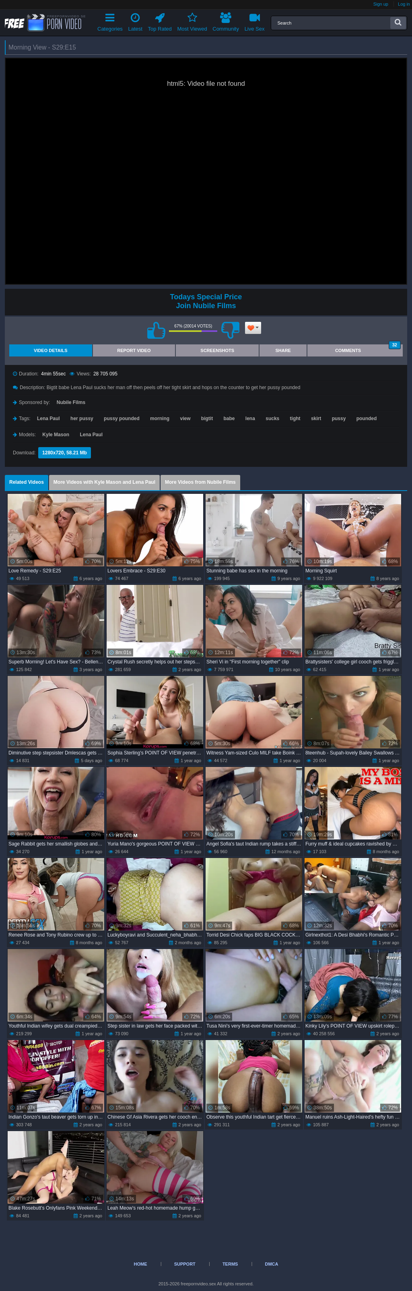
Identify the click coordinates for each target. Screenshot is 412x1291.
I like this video (156, 330)
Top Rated (160, 21)
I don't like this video (230, 330)
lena (250, 418)
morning (159, 418)
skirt (316, 418)
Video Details (51, 350)
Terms (230, 1264)
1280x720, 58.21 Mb (64, 453)
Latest (135, 21)
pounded (366, 418)
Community (225, 21)
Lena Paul (48, 418)
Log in (404, 4)
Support (185, 1264)
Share (283, 350)
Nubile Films (71, 402)
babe (229, 418)
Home (140, 1264)
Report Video (133, 350)
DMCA (271, 1264)
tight (295, 418)
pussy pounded (122, 418)
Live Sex (255, 21)
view (185, 418)
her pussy (81, 418)
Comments (368, 348)
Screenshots (217, 350)
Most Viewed (192, 21)
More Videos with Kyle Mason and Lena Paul (104, 482)
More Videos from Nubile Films (200, 482)
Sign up (380, 4)
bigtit (207, 418)
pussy (339, 418)
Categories (110, 21)
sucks (272, 418)
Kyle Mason (55, 434)
